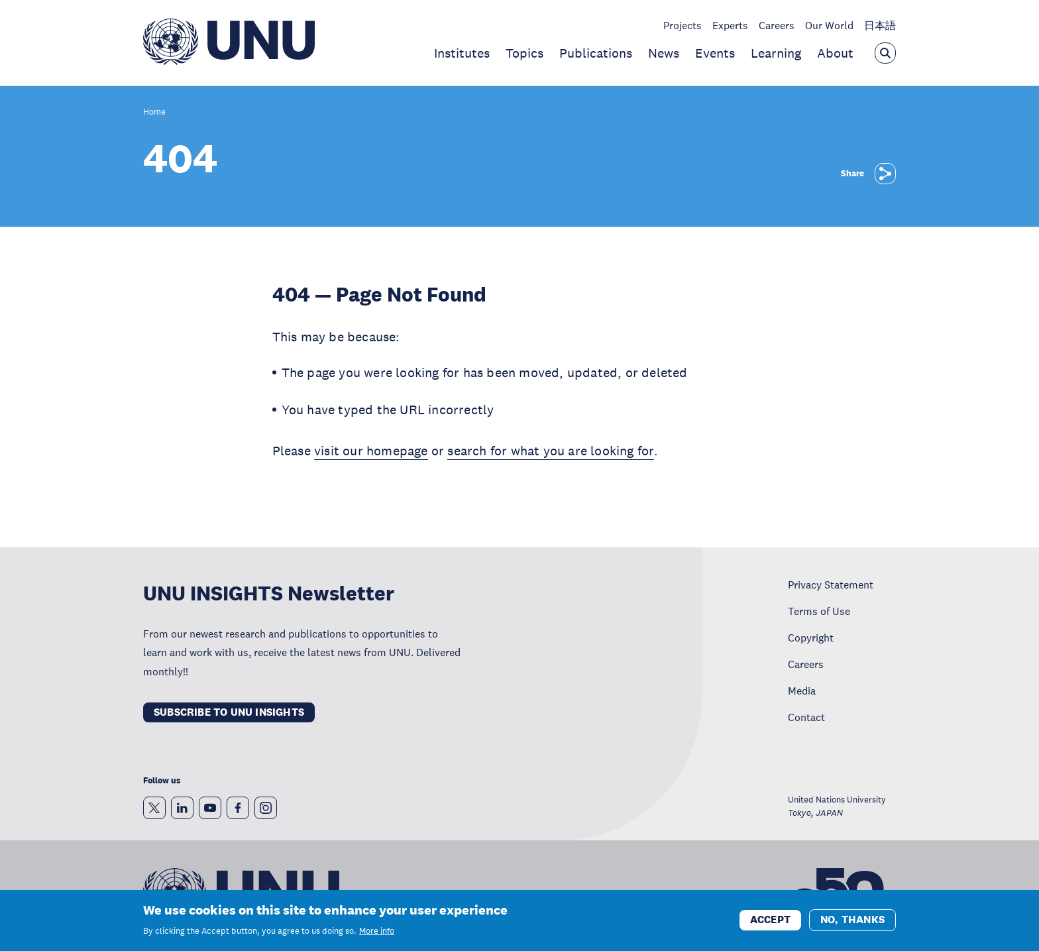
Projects (682, 25)
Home (154, 112)
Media (802, 690)
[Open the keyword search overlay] (885, 53)
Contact (806, 717)
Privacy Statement (830, 584)
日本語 (880, 25)
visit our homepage (371, 451)
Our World (829, 25)
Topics (524, 53)
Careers (776, 25)
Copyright (811, 637)
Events (715, 53)
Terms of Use (819, 611)
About (835, 53)
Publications (595, 53)
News (663, 53)
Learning (776, 53)
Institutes (462, 53)
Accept (770, 923)
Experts (730, 25)
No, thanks (852, 923)
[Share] (885, 173)
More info (376, 935)
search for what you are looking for (550, 451)
